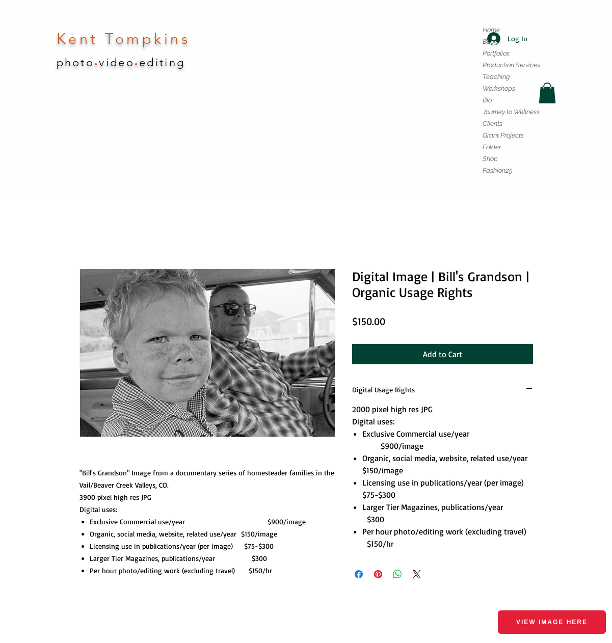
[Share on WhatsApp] (397, 574)
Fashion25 (498, 170)
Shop (490, 159)
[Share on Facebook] (359, 574)
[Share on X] (417, 574)
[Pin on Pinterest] (378, 574)
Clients (492, 123)
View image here (552, 622)
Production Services (511, 65)
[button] (547, 93)
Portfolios (496, 53)
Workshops (499, 88)
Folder (492, 147)
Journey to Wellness (511, 112)
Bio (487, 100)
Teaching (496, 77)
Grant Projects (503, 135)
